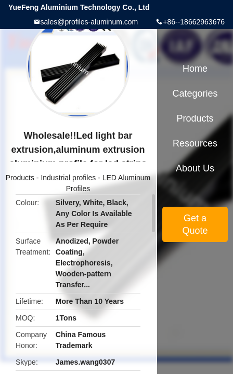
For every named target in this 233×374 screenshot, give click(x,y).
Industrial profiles (68, 177)
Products (20, 177)
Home (195, 68)
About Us (195, 168)
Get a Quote (195, 224)
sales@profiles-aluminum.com (89, 22)
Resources (195, 143)
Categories (194, 93)
